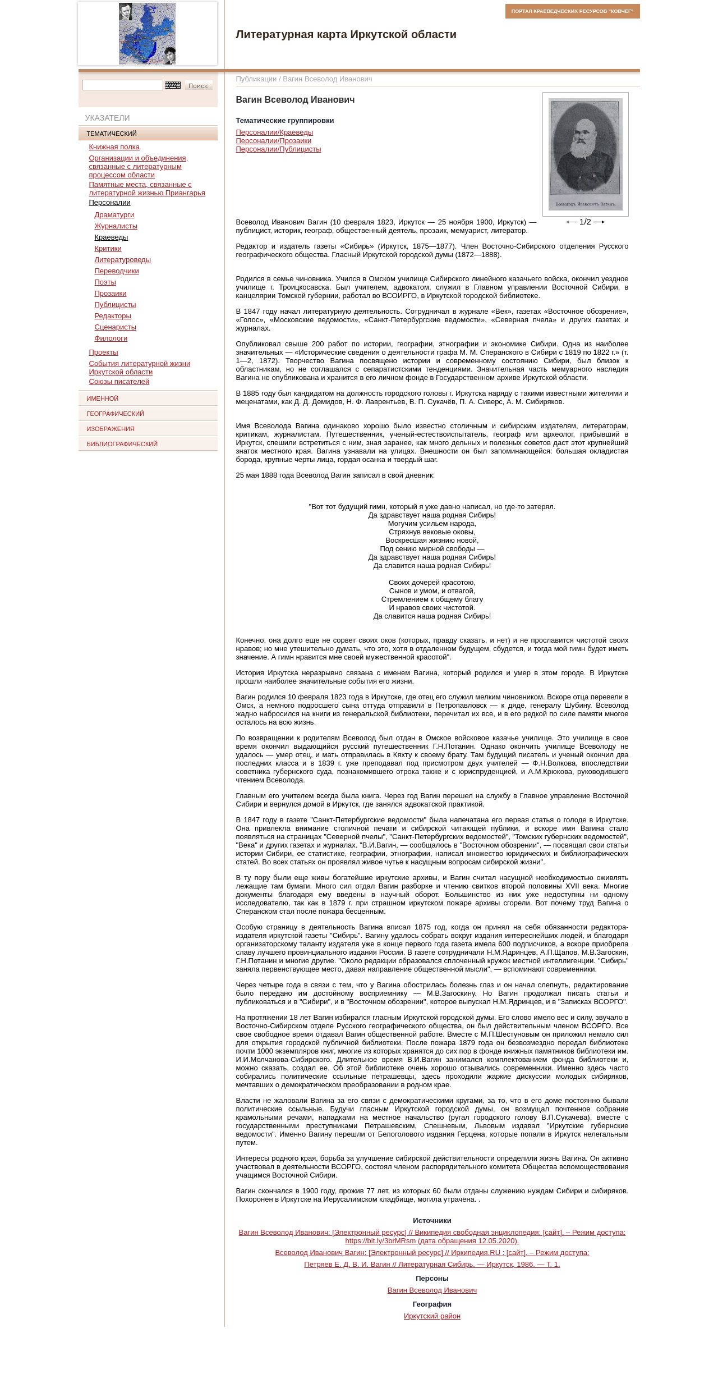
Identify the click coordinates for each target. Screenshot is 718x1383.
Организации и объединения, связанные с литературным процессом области (138, 166)
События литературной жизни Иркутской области (140, 367)
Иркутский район (432, 1316)
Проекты (103, 352)
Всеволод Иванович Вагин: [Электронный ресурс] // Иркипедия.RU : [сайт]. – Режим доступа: (432, 1252)
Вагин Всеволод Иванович (432, 1290)
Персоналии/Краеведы (275, 132)
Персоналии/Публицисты (278, 149)
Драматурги (115, 214)
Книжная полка (114, 147)
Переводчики (117, 271)
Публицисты (115, 304)
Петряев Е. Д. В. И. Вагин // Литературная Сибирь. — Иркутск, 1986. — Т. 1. (432, 1264)
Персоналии (110, 202)
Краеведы (111, 237)
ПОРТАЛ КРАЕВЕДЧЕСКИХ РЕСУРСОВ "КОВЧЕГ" (573, 11)
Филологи (111, 338)
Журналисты (116, 226)
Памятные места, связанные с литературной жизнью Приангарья (147, 188)
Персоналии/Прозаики (274, 140)
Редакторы (113, 316)
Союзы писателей (119, 381)
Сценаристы (116, 327)
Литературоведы (123, 259)
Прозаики (111, 293)
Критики (108, 248)
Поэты (105, 282)
